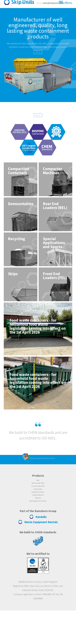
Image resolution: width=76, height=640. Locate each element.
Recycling (38, 526)
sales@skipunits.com (53, 2)
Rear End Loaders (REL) (38, 506)
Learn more (18, 350)
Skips (38, 502)
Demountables (38, 514)
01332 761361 (26, 2)
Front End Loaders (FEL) (38, 510)
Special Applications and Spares (38, 530)
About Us (37, 61)
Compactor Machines (38, 522)
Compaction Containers (38, 518)
